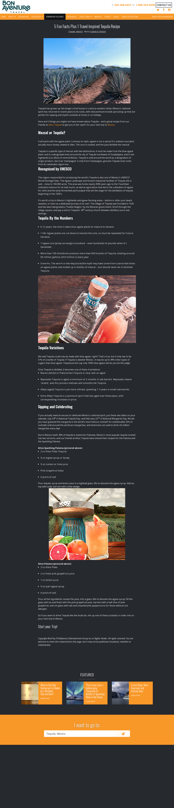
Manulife (98, 16)
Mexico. (111, 124)
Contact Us (164, 5)
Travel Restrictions (130, 16)
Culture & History (98, 31)
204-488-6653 (122, 5)
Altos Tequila (55, 124)
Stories (107, 16)
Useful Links (84, 16)
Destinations (23, 16)
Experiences (72, 16)
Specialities (36, 16)
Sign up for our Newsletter (162, 16)
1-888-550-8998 (145, 5)
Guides (116, 16)
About (11, 16)
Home (3, 16)
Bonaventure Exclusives (54, 16)
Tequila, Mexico (75, 31)
